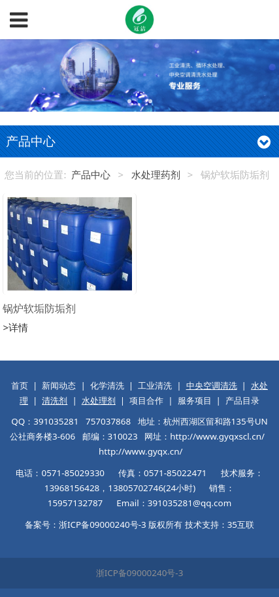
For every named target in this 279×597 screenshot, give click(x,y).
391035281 (55, 421)
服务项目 (195, 400)
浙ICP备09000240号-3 (140, 573)
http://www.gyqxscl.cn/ (217, 436)
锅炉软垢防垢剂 (39, 307)
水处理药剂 (155, 174)
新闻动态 (59, 385)
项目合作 (146, 400)
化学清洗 (107, 385)
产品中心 (90, 174)
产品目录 (242, 400)
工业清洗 (155, 385)
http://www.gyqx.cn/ (140, 451)
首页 (19, 385)
